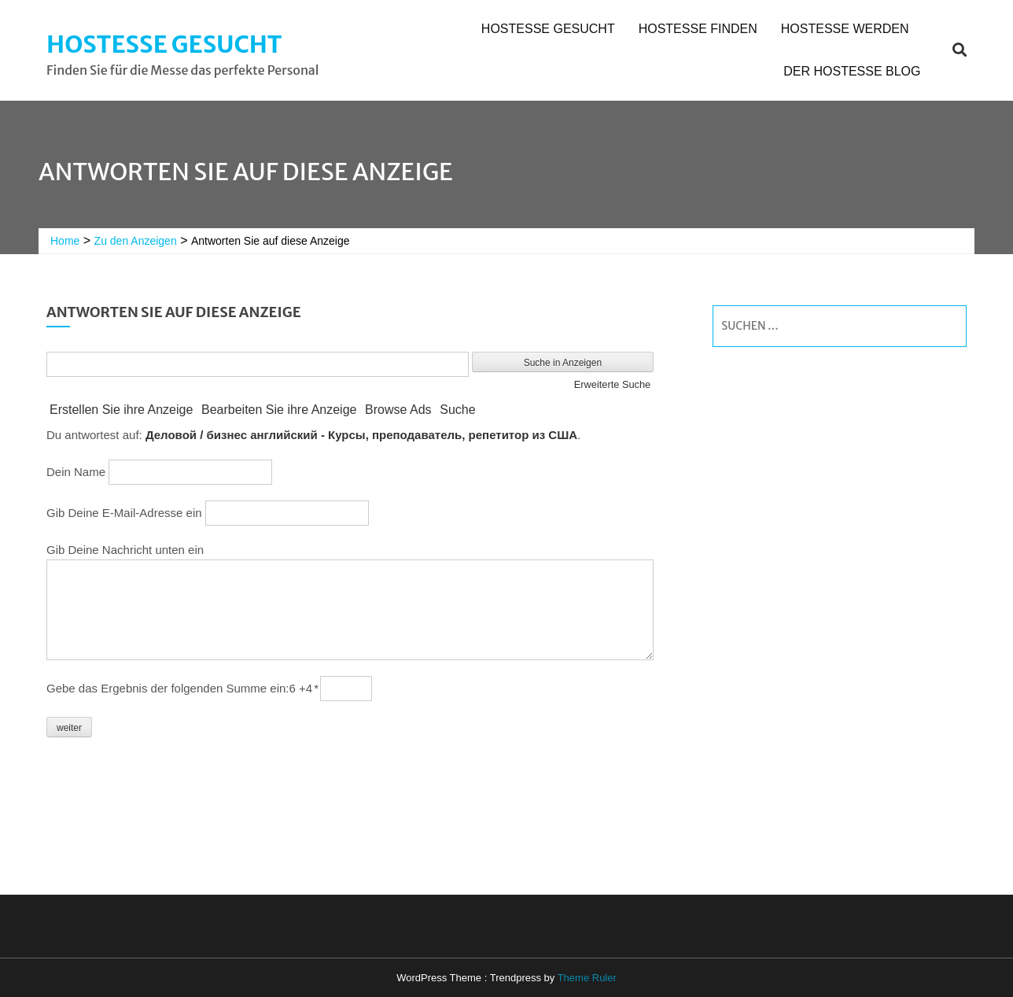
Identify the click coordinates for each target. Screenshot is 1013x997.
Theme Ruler (587, 978)
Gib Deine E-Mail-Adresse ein (124, 512)
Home (64, 240)
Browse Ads (398, 409)
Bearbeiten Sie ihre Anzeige (278, 409)
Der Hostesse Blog (851, 71)
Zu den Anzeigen (135, 240)
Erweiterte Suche (612, 384)
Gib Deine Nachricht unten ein (125, 549)
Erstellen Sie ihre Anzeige (121, 409)
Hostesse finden (698, 28)
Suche (457, 409)
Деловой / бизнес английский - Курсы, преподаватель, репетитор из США (361, 434)
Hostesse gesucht (164, 44)
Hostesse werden (845, 28)
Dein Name (75, 471)
